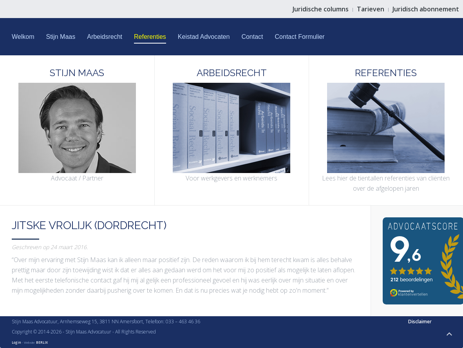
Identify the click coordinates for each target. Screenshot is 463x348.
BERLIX (42, 342)
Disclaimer (420, 321)
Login (16, 342)
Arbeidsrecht (104, 36)
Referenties (150, 36)
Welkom (23, 36)
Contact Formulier (300, 36)
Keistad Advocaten (204, 36)
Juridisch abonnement (425, 9)
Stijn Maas (61, 36)
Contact (252, 36)
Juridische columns (321, 9)
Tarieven (370, 9)
